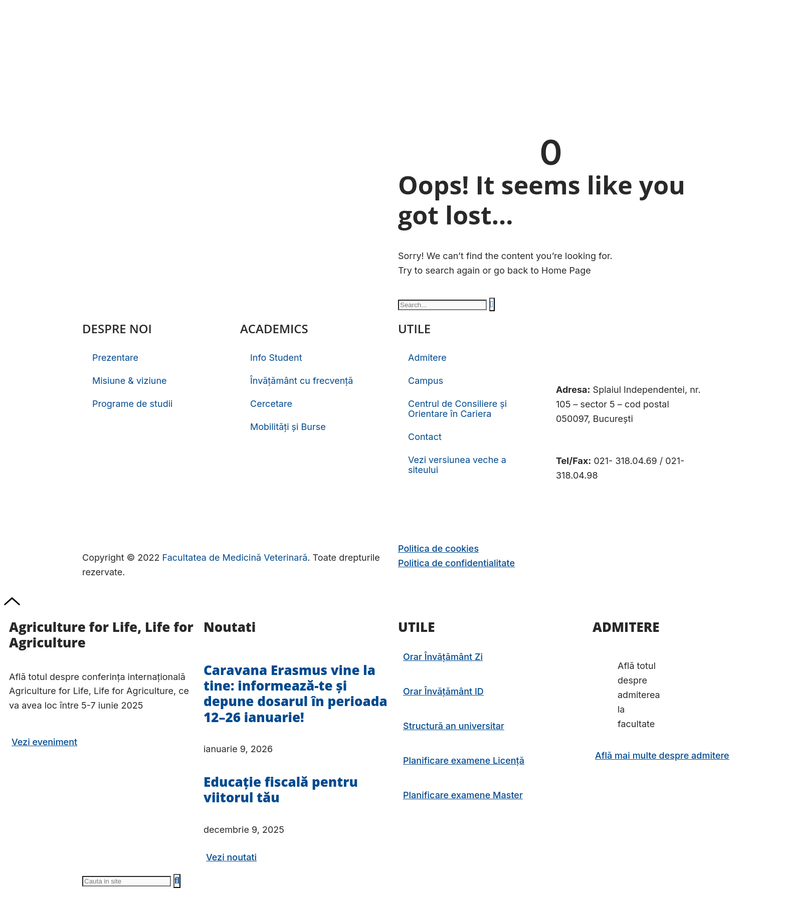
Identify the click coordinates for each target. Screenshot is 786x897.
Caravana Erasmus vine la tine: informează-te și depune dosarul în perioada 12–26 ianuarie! (295, 693)
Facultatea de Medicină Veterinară (235, 557)
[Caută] (492, 304)
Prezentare (115, 357)
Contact (425, 436)
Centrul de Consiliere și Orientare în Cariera (457, 408)
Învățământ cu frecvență (301, 380)
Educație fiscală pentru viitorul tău (281, 789)
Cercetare (271, 403)
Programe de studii (132, 403)
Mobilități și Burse (288, 426)
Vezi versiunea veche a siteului (457, 465)
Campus (425, 380)
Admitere (427, 357)
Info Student (276, 357)
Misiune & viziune (129, 380)
